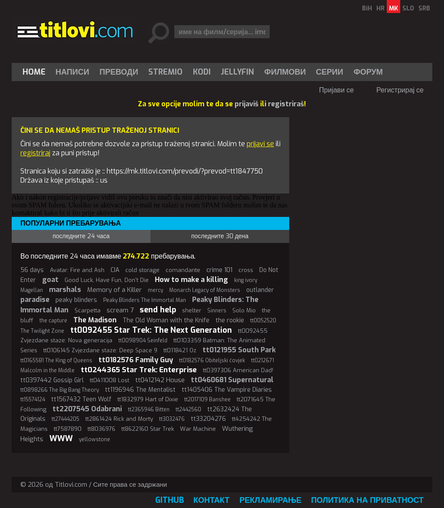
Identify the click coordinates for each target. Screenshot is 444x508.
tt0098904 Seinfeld (142, 340)
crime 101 (219, 269)
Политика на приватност (367, 500)
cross (245, 270)
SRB (424, 8)
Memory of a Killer (114, 289)
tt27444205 (65, 419)
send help (158, 310)
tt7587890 (68, 429)
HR (380, 8)
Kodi (202, 72)
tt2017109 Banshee (207, 399)
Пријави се (336, 90)
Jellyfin (237, 72)
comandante (183, 270)
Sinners (216, 310)
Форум (367, 72)
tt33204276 (208, 419)
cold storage (142, 270)
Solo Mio (244, 310)
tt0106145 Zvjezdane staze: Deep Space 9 (100, 350)
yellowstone (94, 439)
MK (393, 8)
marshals (65, 289)
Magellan (31, 290)
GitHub (169, 500)
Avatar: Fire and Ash (77, 270)
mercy (155, 290)
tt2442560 (188, 409)
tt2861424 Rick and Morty (119, 419)
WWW (61, 438)
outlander (260, 290)
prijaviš (246, 103)
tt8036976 (101, 429)
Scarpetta (88, 310)
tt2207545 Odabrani (87, 408)
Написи (72, 72)
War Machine (198, 429)
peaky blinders (76, 300)
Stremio (165, 72)
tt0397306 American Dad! (238, 370)
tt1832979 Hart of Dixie (148, 399)
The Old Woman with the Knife (166, 320)
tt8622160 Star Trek (147, 429)
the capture (53, 320)
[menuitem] (36, 72)
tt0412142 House (160, 380)
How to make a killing (191, 279)
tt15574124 (32, 399)
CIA (115, 270)
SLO (408, 8)
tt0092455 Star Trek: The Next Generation (151, 330)
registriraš (286, 103)
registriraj (35, 152)
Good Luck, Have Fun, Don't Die (107, 280)
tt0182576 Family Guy (135, 359)
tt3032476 (172, 419)
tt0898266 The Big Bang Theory (59, 390)
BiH (367, 8)
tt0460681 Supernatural (232, 379)
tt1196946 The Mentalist (140, 390)
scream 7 (120, 310)
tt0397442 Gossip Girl (52, 380)
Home (34, 72)
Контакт (211, 500)
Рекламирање (270, 500)
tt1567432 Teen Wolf (81, 399)
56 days (32, 270)
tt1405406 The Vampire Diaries (227, 390)
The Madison (95, 319)
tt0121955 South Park (239, 349)
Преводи (119, 72)
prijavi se (260, 143)
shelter (191, 310)
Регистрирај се (400, 90)
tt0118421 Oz (179, 350)
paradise (34, 299)
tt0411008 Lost (109, 380)
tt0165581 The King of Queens (56, 360)
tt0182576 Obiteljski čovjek (212, 360)
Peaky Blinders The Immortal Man (144, 300)
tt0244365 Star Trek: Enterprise (139, 370)
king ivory (245, 280)
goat (50, 279)
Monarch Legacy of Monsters (204, 290)
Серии (329, 72)
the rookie (229, 320)
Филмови (285, 72)
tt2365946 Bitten (149, 409)
